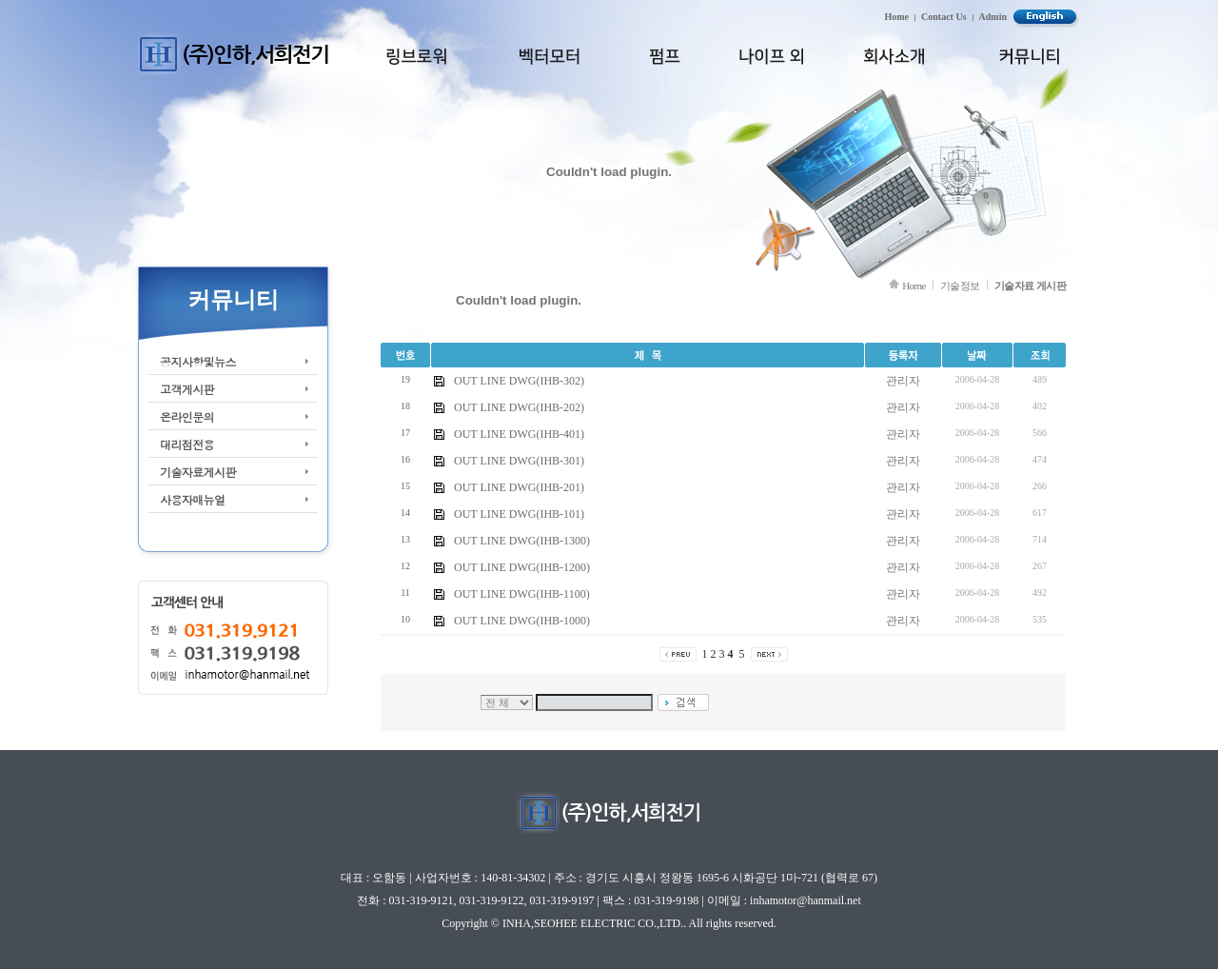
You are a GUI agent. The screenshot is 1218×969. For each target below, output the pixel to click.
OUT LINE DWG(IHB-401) (519, 434)
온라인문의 (187, 416)
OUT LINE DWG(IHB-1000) (522, 620)
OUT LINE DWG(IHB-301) (519, 460)
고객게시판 (187, 389)
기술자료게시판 (198, 472)
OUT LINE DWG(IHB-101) (519, 514)
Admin (993, 16)
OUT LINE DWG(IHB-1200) (522, 567)
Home (897, 16)
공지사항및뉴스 (198, 361)
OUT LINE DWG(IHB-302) (519, 380)
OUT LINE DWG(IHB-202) (519, 407)
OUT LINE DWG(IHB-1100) (522, 594)
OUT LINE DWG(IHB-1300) (522, 540)
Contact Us (944, 16)
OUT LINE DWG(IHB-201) (519, 487)
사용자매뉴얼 (192, 499)
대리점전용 (187, 444)
